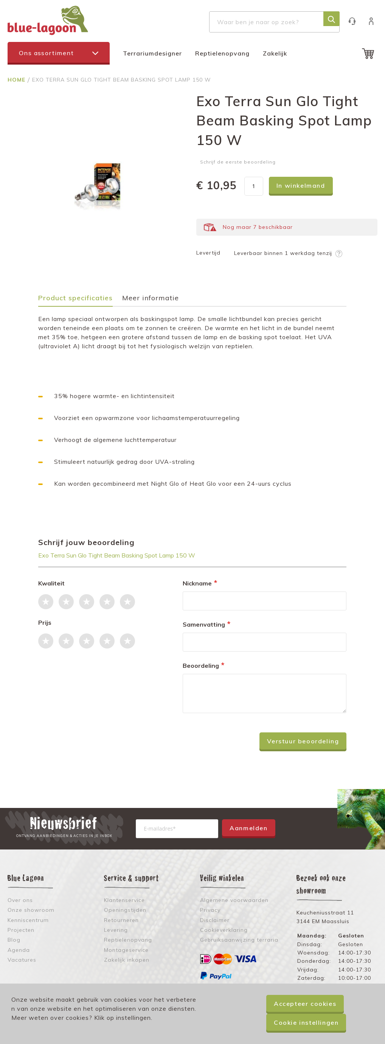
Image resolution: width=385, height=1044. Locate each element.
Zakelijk (275, 53)
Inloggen (375, 21)
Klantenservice (355, 21)
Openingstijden (125, 910)
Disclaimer (215, 920)
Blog (14, 939)
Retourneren (121, 920)
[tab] (79, 300)
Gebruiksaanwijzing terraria (239, 939)
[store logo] (48, 20)
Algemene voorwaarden (234, 900)
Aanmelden (248, 828)
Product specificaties (75, 298)
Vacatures (22, 959)
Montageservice (126, 950)
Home (17, 79)
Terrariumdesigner (152, 53)
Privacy (210, 910)
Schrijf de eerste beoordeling (238, 162)
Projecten (21, 930)
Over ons (20, 900)
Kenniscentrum (28, 920)
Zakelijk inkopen (126, 959)
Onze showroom (31, 910)
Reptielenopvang (222, 53)
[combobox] (274, 21)
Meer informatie (150, 298)
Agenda (19, 950)
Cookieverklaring (224, 930)
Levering (116, 930)
